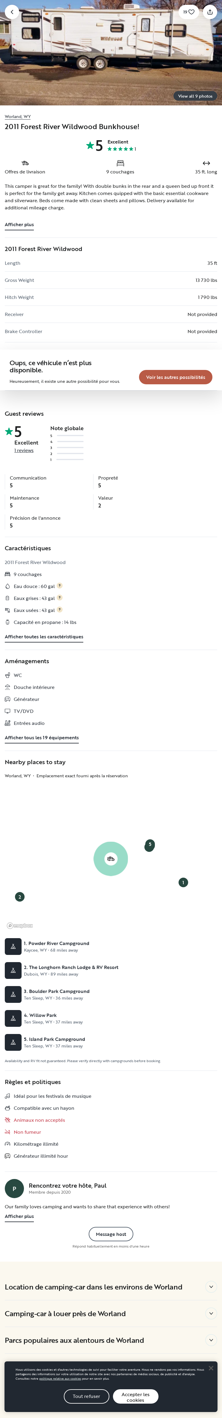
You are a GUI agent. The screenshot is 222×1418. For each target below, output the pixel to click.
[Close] (211, 1368)
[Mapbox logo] (20, 913)
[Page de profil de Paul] (14, 1176)
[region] (111, 1386)
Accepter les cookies (136, 1397)
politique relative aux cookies (60, 1378)
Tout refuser (86, 1396)
